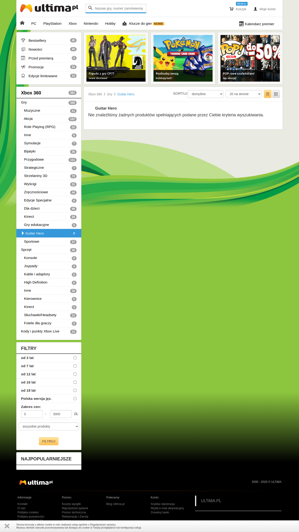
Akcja (49, 119)
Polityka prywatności (31, 516)
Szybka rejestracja (163, 504)
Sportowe (49, 241)
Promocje (49, 67)
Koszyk (238, 9)
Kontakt (23, 504)
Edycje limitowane (49, 76)
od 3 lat (27, 358)
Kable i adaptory (49, 274)
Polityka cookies (28, 512)
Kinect (49, 216)
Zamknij (7, 526)
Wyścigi (49, 184)
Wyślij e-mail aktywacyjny (167, 508)
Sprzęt (49, 250)
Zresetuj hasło (160, 512)
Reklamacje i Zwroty (75, 516)
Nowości (49, 49)
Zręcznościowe (49, 192)
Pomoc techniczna (74, 512)
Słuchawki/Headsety (49, 315)
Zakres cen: (31, 407)
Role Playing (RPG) (49, 127)
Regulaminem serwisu (102, 524)
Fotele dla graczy (49, 323)
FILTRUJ (48, 441)
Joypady (49, 266)
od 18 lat (28, 390)
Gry (49, 102)
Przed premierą (49, 58)
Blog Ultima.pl (115, 504)
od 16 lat (28, 382)
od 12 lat (28, 374)
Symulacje (49, 143)
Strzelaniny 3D (49, 176)
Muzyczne (49, 110)
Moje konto (264, 9)
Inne (49, 135)
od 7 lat (27, 366)
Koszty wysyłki (71, 504)
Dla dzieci (49, 208)
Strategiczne (49, 168)
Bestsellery (49, 40)
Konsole (49, 258)
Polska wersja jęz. (36, 399)
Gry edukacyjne (49, 225)
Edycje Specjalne (49, 200)
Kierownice (49, 299)
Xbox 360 (49, 92)
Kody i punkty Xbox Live (49, 331)
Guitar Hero (49, 233)
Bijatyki (49, 151)
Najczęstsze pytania (75, 508)
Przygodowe (49, 159)
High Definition (49, 282)
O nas (21, 508)
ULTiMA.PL (211, 500)
